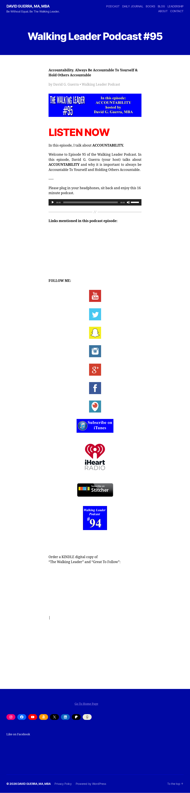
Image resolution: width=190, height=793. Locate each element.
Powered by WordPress (93, 784)
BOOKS (150, 6)
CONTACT (177, 11)
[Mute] (128, 202)
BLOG (161, 6)
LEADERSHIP (176, 6)
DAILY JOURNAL (132, 6)
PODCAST (113, 6)
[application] (95, 202)
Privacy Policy (64, 784)
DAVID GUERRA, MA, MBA (28, 6)
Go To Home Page (86, 704)
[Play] (52, 202)
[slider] (90, 202)
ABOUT (163, 11)
